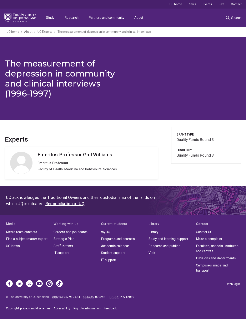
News (192, 4)
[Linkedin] (19, 284)
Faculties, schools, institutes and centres (217, 248)
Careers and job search (71, 232)
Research (72, 18)
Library (154, 232)
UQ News (13, 246)
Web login (233, 284)
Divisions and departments (216, 258)
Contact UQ (204, 232)
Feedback (110, 308)
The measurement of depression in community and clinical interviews (104, 31)
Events (207, 4)
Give (222, 4)
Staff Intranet (63, 246)
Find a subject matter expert (26, 239)
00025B (100, 297)
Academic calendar (115, 246)
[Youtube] (39, 284)
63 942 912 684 (69, 297)
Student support (113, 253)
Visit (152, 253)
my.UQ (105, 232)
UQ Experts (44, 31)
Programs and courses (118, 239)
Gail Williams (81, 163)
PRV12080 (127, 297)
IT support (61, 253)
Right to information (87, 308)
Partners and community (107, 18)
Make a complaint (209, 239)
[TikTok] (59, 284)
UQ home (176, 4)
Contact (236, 4)
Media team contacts (21, 232)
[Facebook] (9, 284)
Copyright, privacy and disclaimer (28, 308)
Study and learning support (168, 239)
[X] (29, 284)
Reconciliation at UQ (64, 203)
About (138, 18)
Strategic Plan (64, 239)
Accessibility (62, 308)
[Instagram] (49, 284)
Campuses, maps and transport (212, 268)
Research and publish (164, 246)
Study (50, 18)
